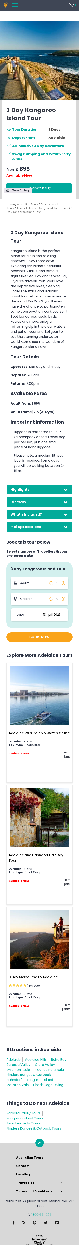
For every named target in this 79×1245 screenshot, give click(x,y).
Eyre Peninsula (18, 1069)
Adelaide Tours (26, 208)
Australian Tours (27, 204)
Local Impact (26, 1174)
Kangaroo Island (39, 1079)
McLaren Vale (17, 1084)
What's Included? (26, 514)
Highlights (20, 489)
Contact (23, 1166)
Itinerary (18, 502)
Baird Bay (58, 1059)
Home (11, 204)
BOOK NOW (39, 637)
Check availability (39, 188)
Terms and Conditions (39, 1191)
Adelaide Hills (36, 1059)
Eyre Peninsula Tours (23, 1123)
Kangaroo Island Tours (53, 208)
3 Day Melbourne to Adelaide (33, 977)
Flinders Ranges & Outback (28, 1074)
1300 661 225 (41, 1214)
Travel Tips (39, 1183)
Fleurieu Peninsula (49, 1069)
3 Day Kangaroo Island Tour (39, 210)
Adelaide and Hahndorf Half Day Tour (36, 858)
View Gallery (18, 190)
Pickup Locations (26, 526)
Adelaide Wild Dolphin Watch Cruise (39, 733)
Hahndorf (14, 1079)
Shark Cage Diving (48, 1084)
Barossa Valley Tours (23, 1113)
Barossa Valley (18, 1064)
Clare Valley (45, 1064)
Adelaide (13, 1059)
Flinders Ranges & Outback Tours (33, 1128)
